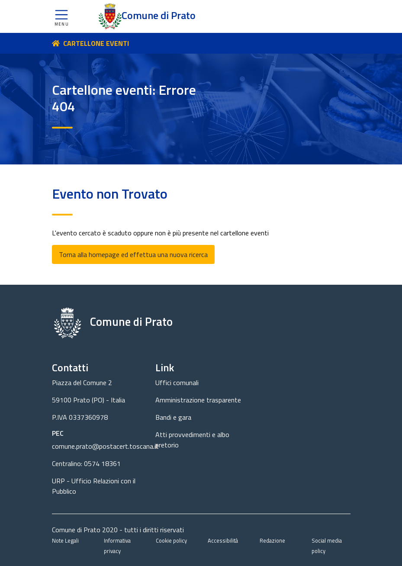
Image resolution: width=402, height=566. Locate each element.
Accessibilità (223, 540)
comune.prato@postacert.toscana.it (105, 446)
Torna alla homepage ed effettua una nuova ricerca (133, 254)
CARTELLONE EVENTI (96, 43)
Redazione (272, 540)
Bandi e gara (173, 417)
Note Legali (65, 540)
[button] (61, 16)
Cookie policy (171, 540)
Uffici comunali (177, 382)
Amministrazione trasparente (198, 400)
